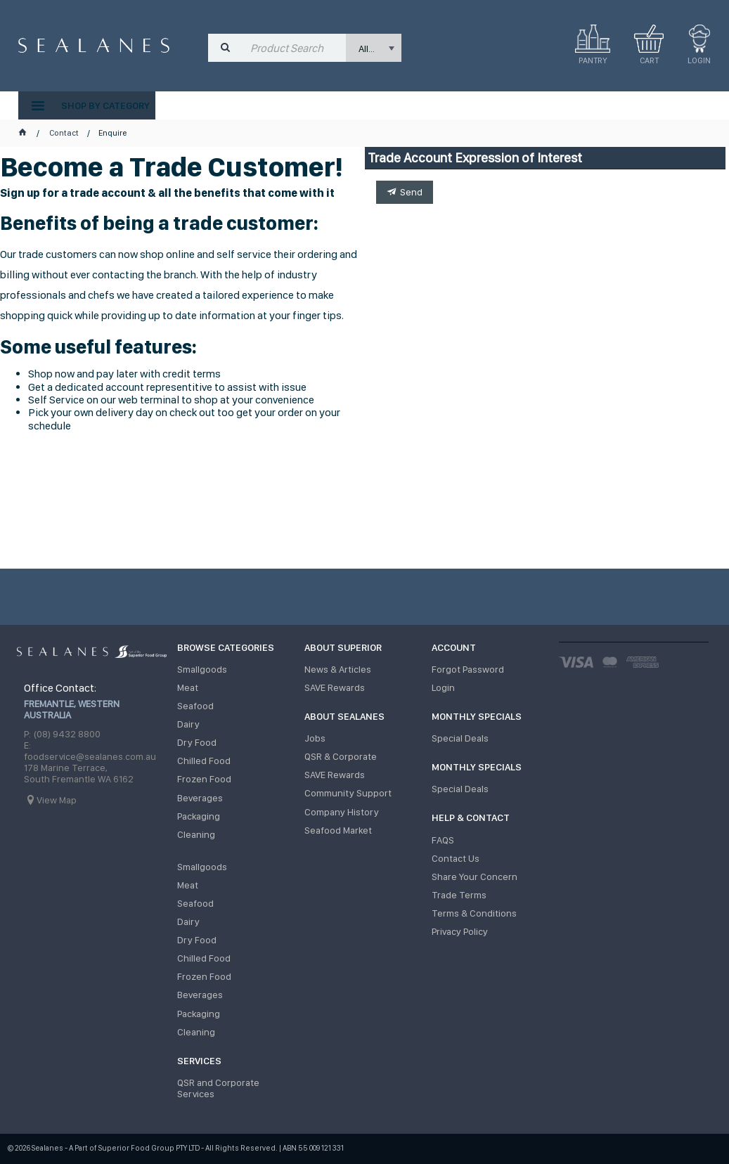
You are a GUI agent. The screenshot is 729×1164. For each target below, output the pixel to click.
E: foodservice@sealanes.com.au (90, 750)
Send (411, 192)
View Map (57, 800)
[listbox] (373, 48)
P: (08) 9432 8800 (62, 733)
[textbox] (295, 47)
